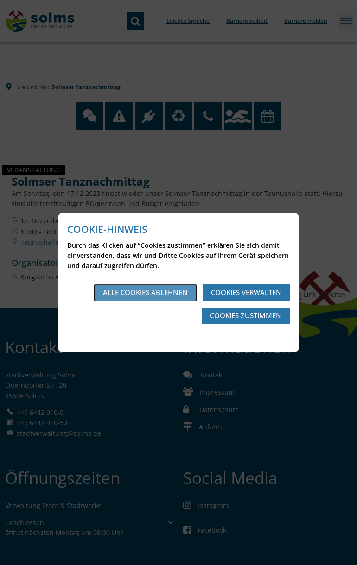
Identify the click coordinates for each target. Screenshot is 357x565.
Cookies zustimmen (245, 315)
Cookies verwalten (246, 292)
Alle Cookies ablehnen (145, 292)
